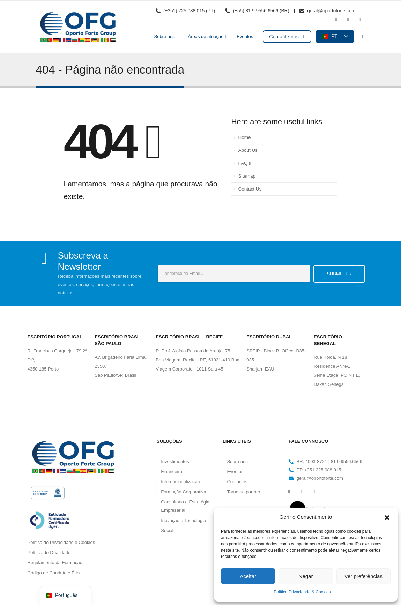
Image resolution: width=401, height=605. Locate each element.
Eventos (245, 36)
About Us (248, 150)
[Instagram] (348, 20)
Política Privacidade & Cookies (302, 592)
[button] (387, 517)
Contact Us (249, 189)
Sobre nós (164, 36)
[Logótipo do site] (78, 27)
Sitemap (246, 176)
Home (244, 137)
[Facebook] (324, 20)
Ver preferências (363, 576)
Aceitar (248, 576)
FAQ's (244, 163)
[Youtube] (336, 20)
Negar (306, 576)
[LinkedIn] (360, 20)
